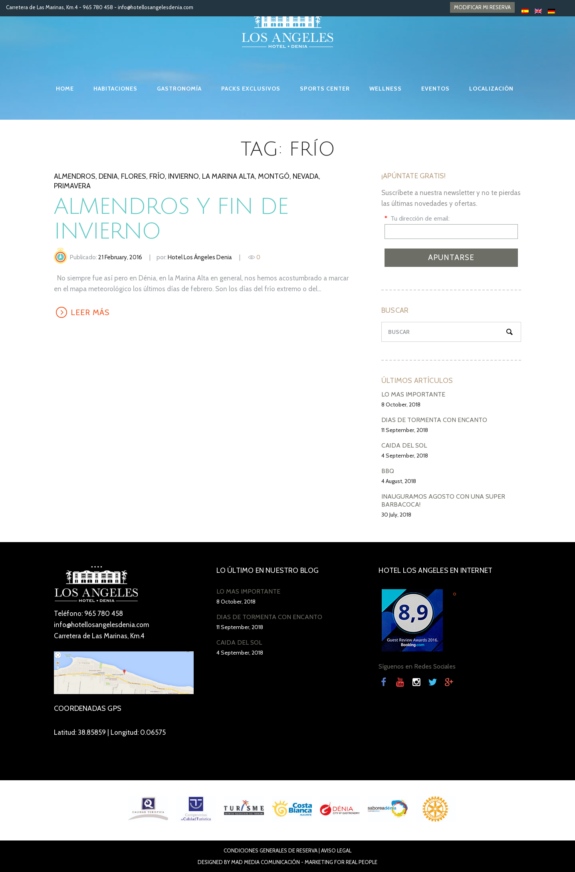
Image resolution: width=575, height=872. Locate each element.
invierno (183, 176)
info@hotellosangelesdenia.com (155, 7)
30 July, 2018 (396, 514)
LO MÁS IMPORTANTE (413, 394)
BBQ (387, 471)
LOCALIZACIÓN (491, 88)
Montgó (273, 176)
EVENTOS (435, 88)
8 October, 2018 (400, 404)
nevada (306, 176)
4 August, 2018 (398, 481)
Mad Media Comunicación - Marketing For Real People (304, 862)
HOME (65, 88)
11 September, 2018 (404, 430)
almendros (74, 176)
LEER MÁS (90, 312)
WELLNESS (385, 88)
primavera (72, 186)
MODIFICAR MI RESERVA (482, 7)
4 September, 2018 (404, 455)
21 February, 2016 (120, 257)
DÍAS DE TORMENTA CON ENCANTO (434, 420)
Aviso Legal (336, 850)
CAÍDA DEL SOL (404, 445)
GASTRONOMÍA (179, 88)
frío (157, 176)
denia (108, 176)
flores (133, 176)
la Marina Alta (228, 176)
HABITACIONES (115, 88)
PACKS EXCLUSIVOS (250, 88)
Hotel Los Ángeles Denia (200, 257)
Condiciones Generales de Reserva (270, 850)
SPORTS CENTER (325, 88)
